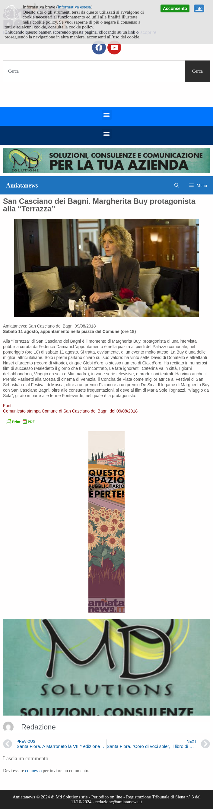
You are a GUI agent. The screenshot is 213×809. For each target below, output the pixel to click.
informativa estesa (74, 7)
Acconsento (175, 8)
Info (199, 8)
